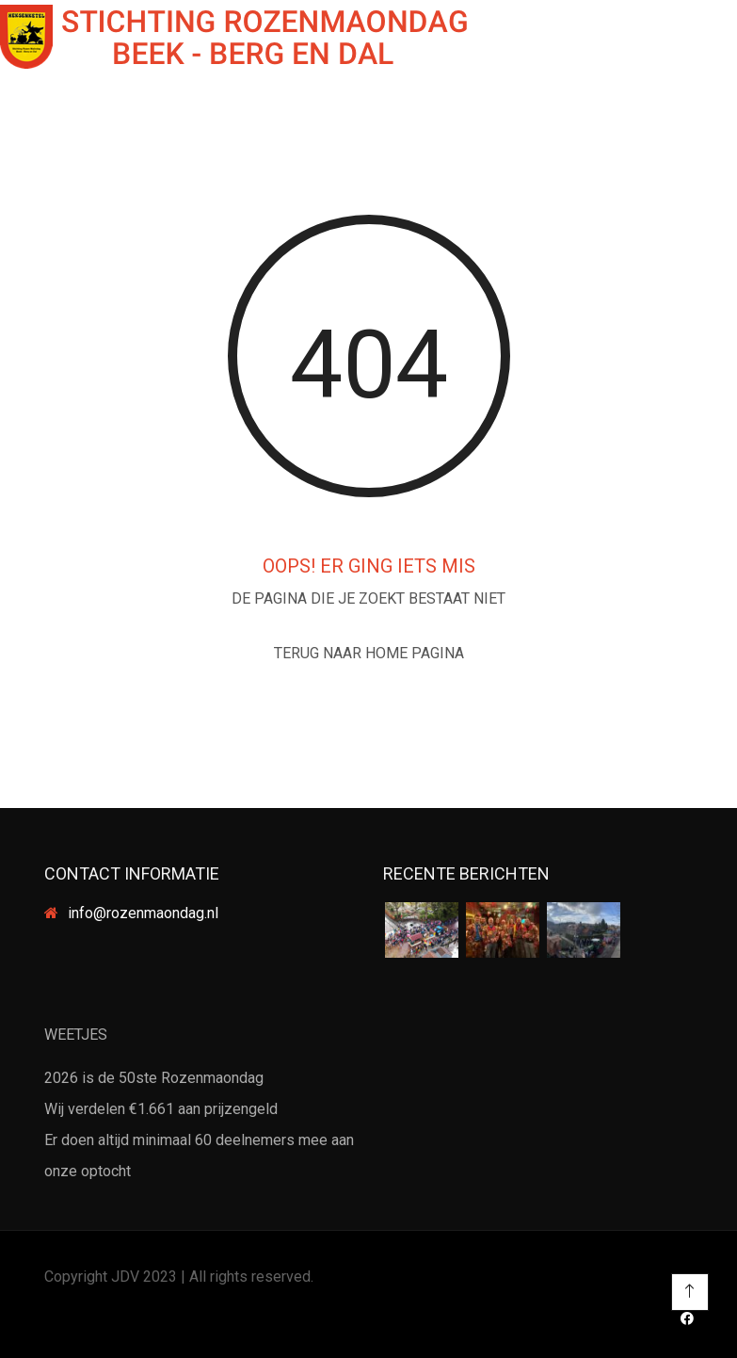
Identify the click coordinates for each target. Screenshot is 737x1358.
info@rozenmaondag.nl (143, 913)
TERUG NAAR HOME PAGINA (369, 653)
